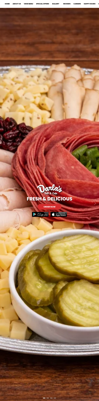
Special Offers (42, 4)
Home (7, 4)
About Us (17, 4)
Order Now (49, 206)
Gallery (55, 4)
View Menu (28, 4)
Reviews (67, 4)
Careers (77, 4)
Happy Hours (89, 4)
